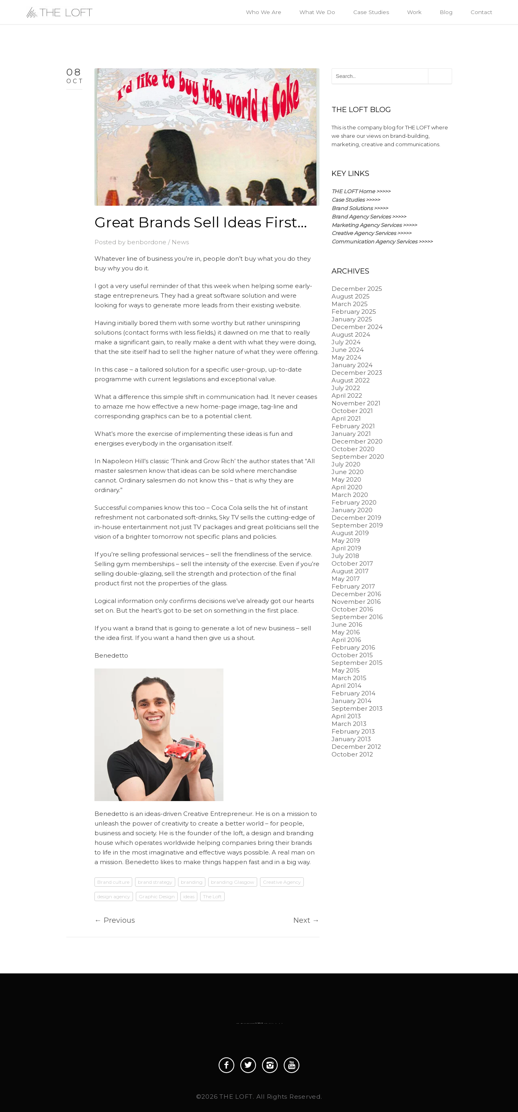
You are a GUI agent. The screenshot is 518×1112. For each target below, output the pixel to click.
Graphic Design (157, 896)
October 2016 (352, 609)
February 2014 (353, 693)
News (180, 242)
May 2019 (346, 540)
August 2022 (351, 380)
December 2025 (357, 288)
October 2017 (352, 563)
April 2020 (347, 487)
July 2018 (345, 556)
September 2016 (357, 617)
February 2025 (354, 311)
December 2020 (357, 441)
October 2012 (352, 754)
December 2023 (357, 372)
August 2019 (350, 533)
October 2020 (353, 449)
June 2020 (348, 472)
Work (414, 12)
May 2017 (346, 579)
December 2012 (356, 746)
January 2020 (352, 510)
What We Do (317, 12)
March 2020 (350, 495)
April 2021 (346, 418)
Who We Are (263, 12)
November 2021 (356, 403)
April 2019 (346, 548)
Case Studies (371, 12)
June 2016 (347, 624)
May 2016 (346, 632)
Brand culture (113, 882)
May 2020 (346, 479)
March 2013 (349, 724)
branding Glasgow (232, 882)
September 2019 (357, 525)
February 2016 (353, 647)
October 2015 (352, 655)
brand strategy (155, 882)
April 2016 (346, 640)
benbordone (146, 242)
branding (192, 882)
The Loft (212, 896)
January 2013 (351, 739)
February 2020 (354, 502)
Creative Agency (282, 882)
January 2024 (352, 365)
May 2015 (346, 670)
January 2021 (351, 433)
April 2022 (347, 395)
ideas (189, 896)
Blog (446, 12)
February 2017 (353, 586)
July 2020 (346, 464)
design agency (113, 896)
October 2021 (352, 411)
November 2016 (356, 601)
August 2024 (351, 334)
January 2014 (351, 701)
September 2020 (358, 456)
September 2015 (357, 662)
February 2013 (353, 731)
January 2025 (352, 319)
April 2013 (346, 716)
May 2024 (346, 357)
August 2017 (350, 571)
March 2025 (350, 304)
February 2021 (353, 426)
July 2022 (346, 388)
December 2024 (357, 327)
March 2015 (349, 678)
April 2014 (346, 685)
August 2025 (351, 296)
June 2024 (348, 350)
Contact (481, 12)
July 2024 (346, 342)
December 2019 (356, 517)
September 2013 (357, 708)
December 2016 (356, 594)
